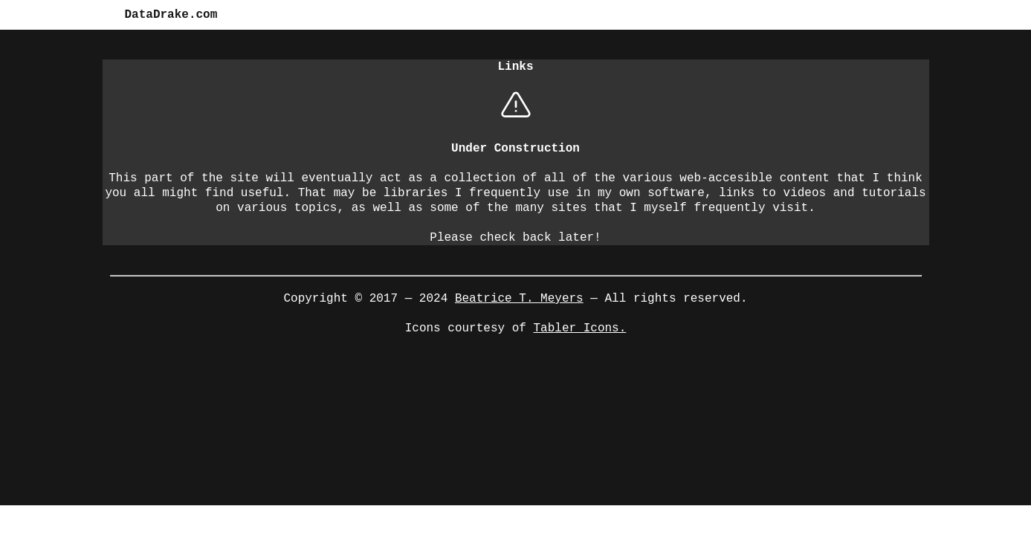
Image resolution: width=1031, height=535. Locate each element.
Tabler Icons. (580, 327)
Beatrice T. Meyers (519, 297)
